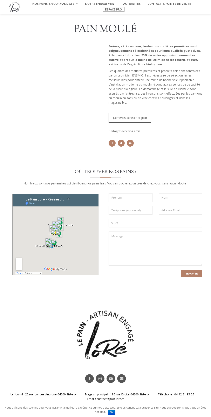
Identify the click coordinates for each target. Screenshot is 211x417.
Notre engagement (100, 4)
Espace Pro (113, 9)
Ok (111, 412)
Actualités (132, 4)
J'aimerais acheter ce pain (130, 118)
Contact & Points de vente (169, 4)
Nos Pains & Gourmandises (53, 4)
